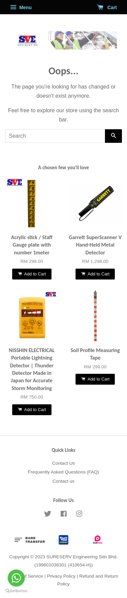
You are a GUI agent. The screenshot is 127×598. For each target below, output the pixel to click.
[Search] (55, 136)
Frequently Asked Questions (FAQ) (63, 472)
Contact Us (63, 463)
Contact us (63, 481)
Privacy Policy (61, 576)
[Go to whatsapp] (16, 578)
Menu (20, 7)
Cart (107, 7)
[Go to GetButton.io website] (16, 591)
